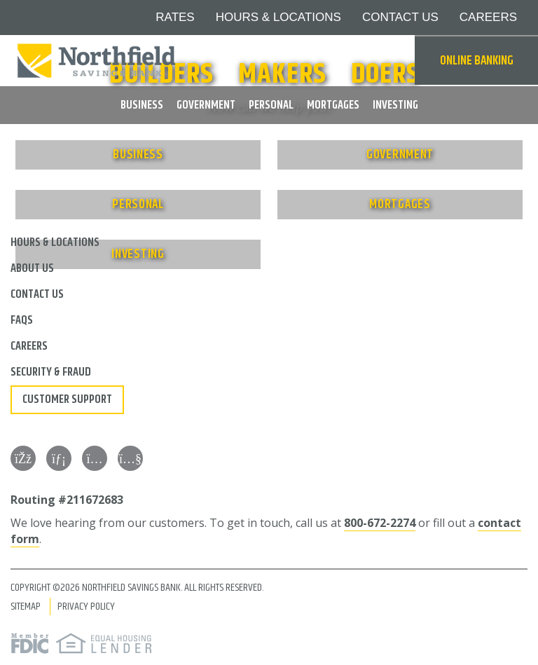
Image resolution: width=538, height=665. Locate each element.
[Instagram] (94, 458)
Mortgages (333, 105)
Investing (395, 105)
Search (397, 60)
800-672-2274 (379, 522)
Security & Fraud (51, 372)
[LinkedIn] (58, 458)
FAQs (22, 320)
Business (141, 105)
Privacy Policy (86, 606)
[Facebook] (23, 458)
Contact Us (400, 17)
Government (206, 105)
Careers (488, 17)
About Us (32, 268)
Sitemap (26, 606)
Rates (175, 17)
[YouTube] (130, 458)
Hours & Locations (278, 17)
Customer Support (67, 399)
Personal (271, 105)
